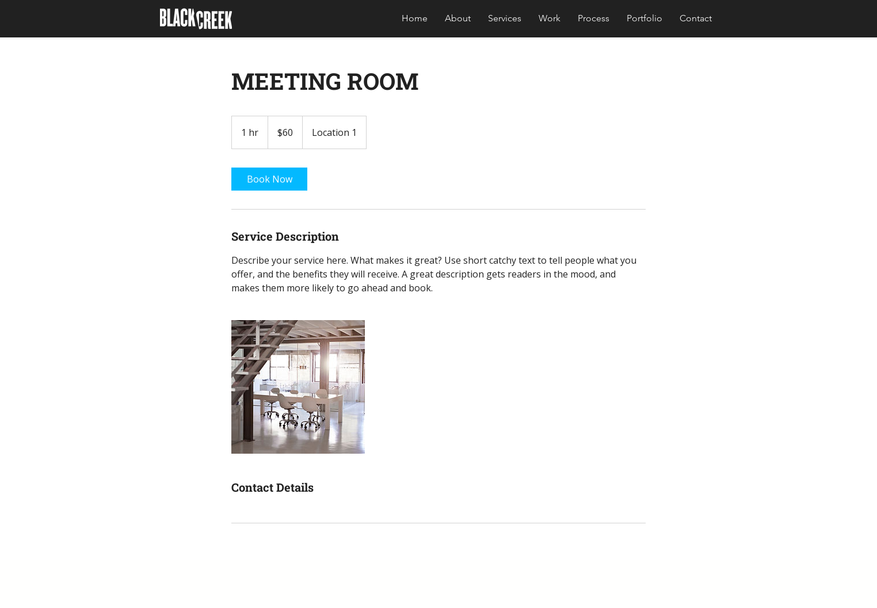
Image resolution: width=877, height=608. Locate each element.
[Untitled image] (298, 387)
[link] (269, 179)
